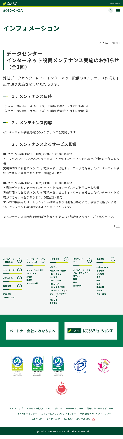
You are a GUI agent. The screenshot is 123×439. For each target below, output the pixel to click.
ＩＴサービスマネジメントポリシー (58, 417)
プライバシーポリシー (26, 417)
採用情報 (7, 288)
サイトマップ (16, 411)
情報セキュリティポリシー (100, 411)
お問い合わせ (9, 280)
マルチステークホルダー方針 (45, 422)
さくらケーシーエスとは (9, 263)
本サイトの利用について (39, 411)
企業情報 (100, 261)
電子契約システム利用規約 (77, 422)
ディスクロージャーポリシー (69, 411)
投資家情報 (54, 261)
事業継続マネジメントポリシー (95, 417)
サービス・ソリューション (32, 263)
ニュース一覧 (8, 272)
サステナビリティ (79, 263)
